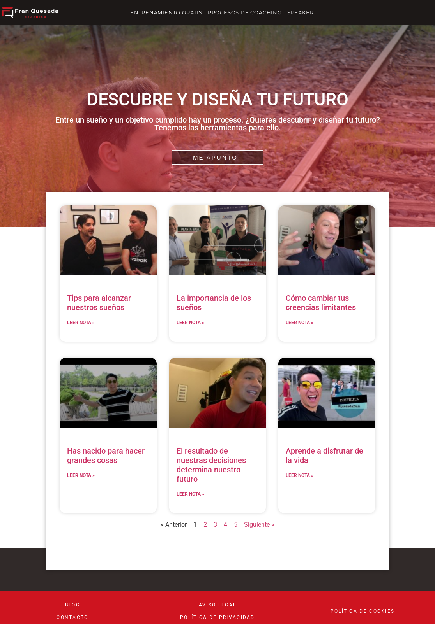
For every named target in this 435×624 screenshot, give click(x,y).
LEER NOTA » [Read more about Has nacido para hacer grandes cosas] (81, 475)
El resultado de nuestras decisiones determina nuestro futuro (211, 465)
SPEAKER (300, 12)
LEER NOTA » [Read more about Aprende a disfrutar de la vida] (299, 475)
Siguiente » (259, 524)
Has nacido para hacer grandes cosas (106, 455)
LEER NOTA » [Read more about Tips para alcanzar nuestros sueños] (81, 322)
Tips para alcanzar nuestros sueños (99, 302)
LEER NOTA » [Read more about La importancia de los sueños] (190, 322)
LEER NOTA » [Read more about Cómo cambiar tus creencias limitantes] (299, 322)
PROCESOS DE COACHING (245, 12)
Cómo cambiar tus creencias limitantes (321, 302)
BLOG (72, 605)
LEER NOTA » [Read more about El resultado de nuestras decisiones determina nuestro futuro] (190, 494)
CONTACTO (72, 617)
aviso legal (217, 605)
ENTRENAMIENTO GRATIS (166, 12)
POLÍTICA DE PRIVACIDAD (217, 617)
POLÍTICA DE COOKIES (363, 611)
